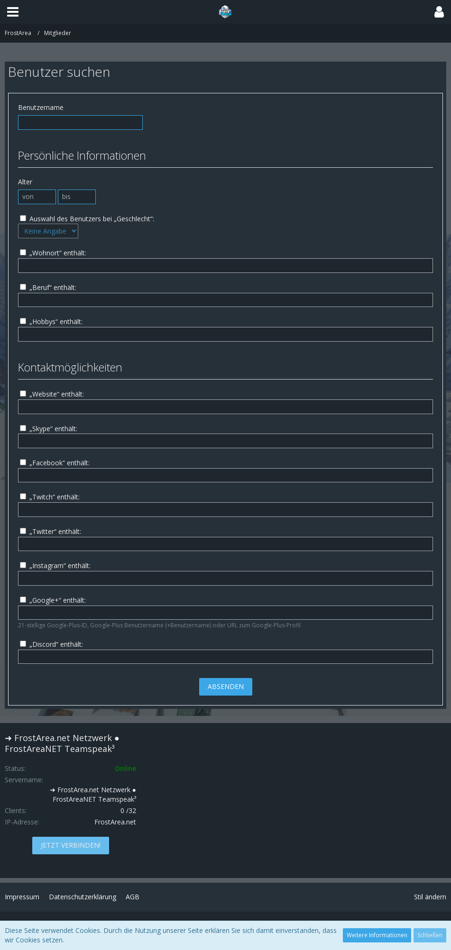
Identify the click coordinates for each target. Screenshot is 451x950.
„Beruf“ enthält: (48, 287)
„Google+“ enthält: (53, 600)
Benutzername (41, 107)
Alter (25, 181)
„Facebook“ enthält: (55, 462)
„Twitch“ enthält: (50, 496)
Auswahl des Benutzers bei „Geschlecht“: (87, 218)
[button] (13, 11)
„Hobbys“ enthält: (51, 321)
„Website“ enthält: (52, 393)
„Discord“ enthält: (51, 644)
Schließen (429, 935)
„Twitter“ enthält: (50, 531)
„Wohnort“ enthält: (53, 252)
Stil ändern (430, 896)
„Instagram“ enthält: (55, 565)
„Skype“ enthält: (48, 428)
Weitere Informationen (377, 935)
